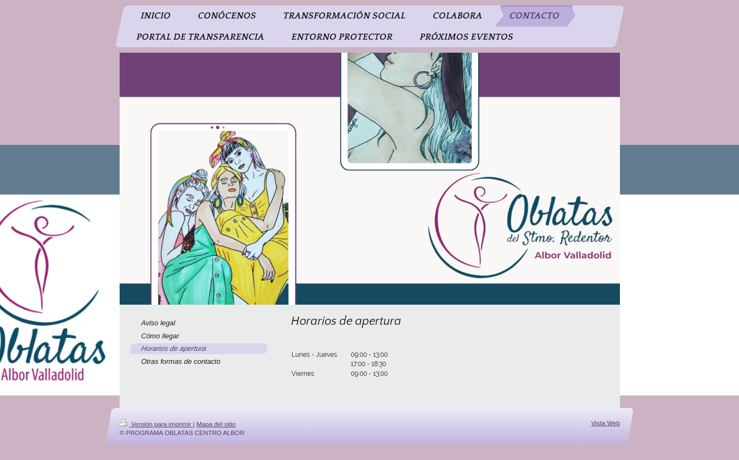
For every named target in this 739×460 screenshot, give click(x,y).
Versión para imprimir (156, 423)
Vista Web (605, 422)
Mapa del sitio (215, 423)
